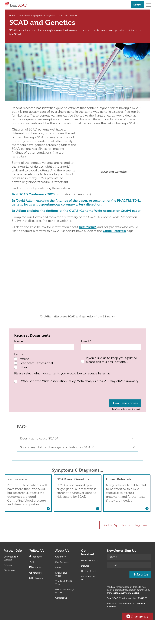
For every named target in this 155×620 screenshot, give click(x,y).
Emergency (139, 616)
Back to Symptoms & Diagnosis (125, 525)
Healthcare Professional (36, 363)
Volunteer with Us (89, 578)
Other (23, 367)
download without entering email (126, 409)
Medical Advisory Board (64, 591)
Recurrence (87, 227)
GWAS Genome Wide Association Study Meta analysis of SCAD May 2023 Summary (78, 381)
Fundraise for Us (90, 560)
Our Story (60, 556)
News (58, 567)
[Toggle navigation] (148, 4)
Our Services (62, 562)
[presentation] (37, 391)
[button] (77, 438)
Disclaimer (9, 570)
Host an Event (88, 571)
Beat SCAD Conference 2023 (33, 194)
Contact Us (61, 597)
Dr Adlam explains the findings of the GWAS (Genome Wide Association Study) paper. (76, 211)
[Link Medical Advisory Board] (125, 593)
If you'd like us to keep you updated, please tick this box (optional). (112, 360)
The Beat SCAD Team (63, 582)
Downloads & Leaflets (11, 558)
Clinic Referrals (114, 231)
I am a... (19, 354)
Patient (24, 359)
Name (18, 341)
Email (86, 341)
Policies (8, 565)
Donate (137, 4)
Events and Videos (61, 574)
